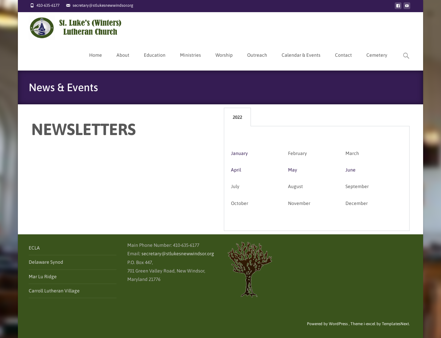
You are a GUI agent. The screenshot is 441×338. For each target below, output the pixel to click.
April (236, 170)
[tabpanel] (317, 178)
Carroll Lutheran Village (54, 290)
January (239, 153)
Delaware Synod (46, 262)
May (292, 170)
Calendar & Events (301, 61)
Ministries (190, 61)
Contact (343, 61)
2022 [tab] (237, 117)
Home (95, 61)
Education (154, 61)
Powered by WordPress (328, 323)
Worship (224, 61)
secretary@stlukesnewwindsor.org (177, 253)
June (350, 170)
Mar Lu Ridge (43, 276)
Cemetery (376, 61)
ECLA (34, 248)
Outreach (257, 61)
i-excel (370, 323)
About (122, 61)
